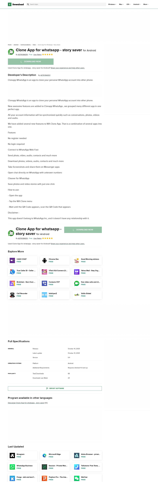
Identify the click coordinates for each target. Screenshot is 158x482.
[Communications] (26, 45)
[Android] (16, 45)
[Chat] (34, 45)
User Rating (43, 54)
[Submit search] (28, 4)
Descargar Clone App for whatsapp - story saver (26, 403)
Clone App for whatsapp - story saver (56, 50)
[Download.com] (16, 4)
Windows (111, 4)
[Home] (10, 45)
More (146, 4)
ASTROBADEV (45, 75)
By (22, 55)
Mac (120, 4)
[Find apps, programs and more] (66, 4)
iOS (128, 4)
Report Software (55, 388)
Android (136, 4)
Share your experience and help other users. (68, 68)
